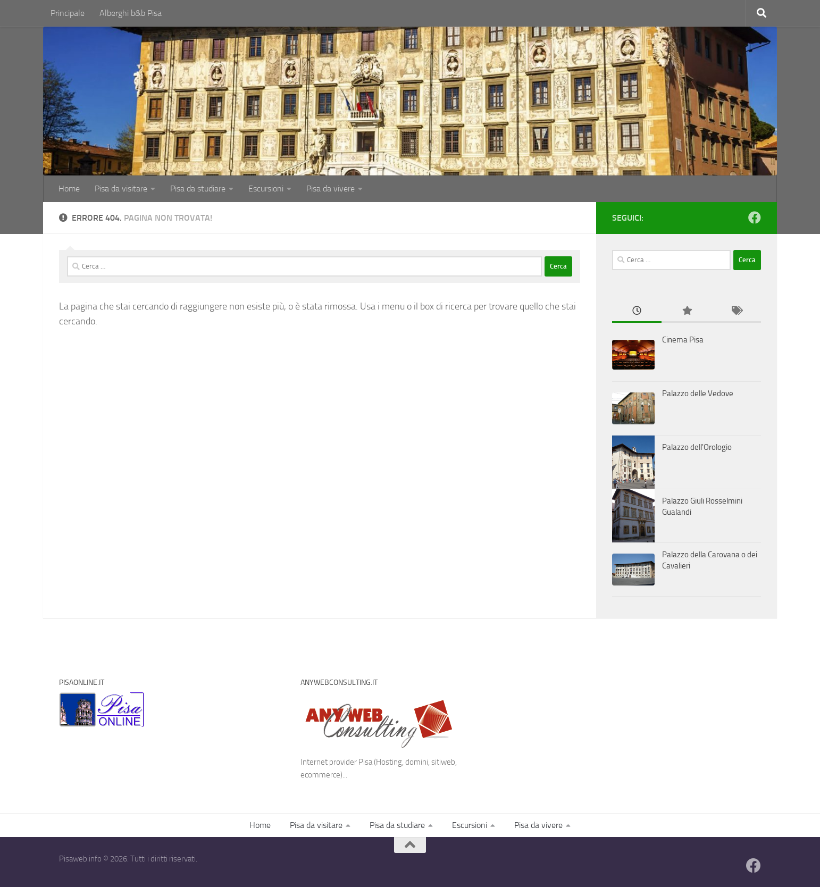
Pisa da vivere (330, 188)
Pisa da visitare (121, 188)
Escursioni (265, 188)
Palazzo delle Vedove (697, 393)
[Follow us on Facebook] (754, 217)
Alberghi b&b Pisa (130, 13)
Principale (68, 13)
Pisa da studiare (197, 188)
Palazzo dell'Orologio (697, 447)
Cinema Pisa (683, 340)
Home (69, 188)
